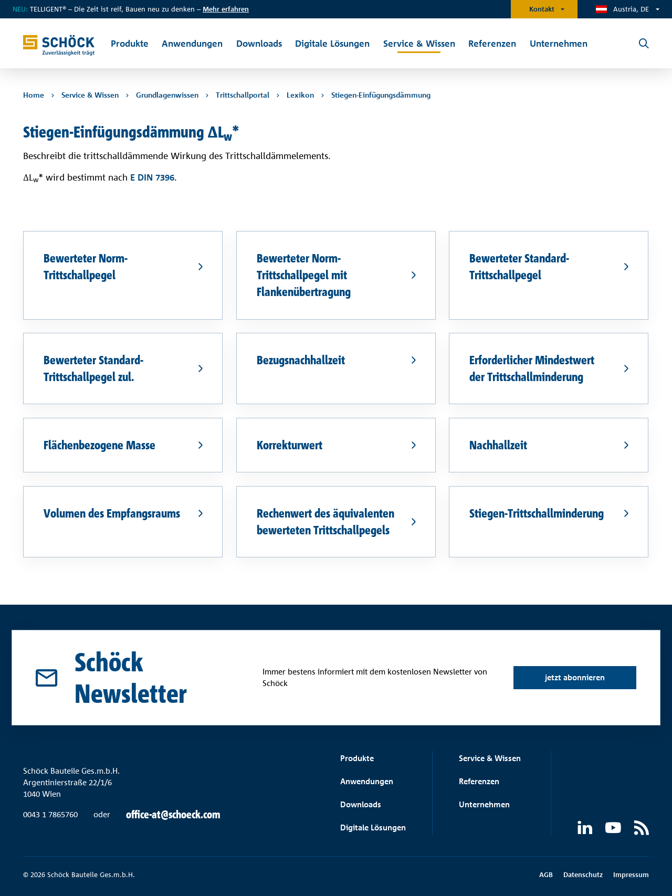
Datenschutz (583, 874)
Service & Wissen (490, 758)
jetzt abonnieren (575, 677)
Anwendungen (366, 781)
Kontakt (541, 9)
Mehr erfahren (226, 9)
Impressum (631, 874)
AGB (546, 874)
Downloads (360, 804)
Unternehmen (484, 804)
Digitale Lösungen (373, 827)
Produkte (357, 758)
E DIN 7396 (152, 176)
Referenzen (479, 781)
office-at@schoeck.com (173, 814)
